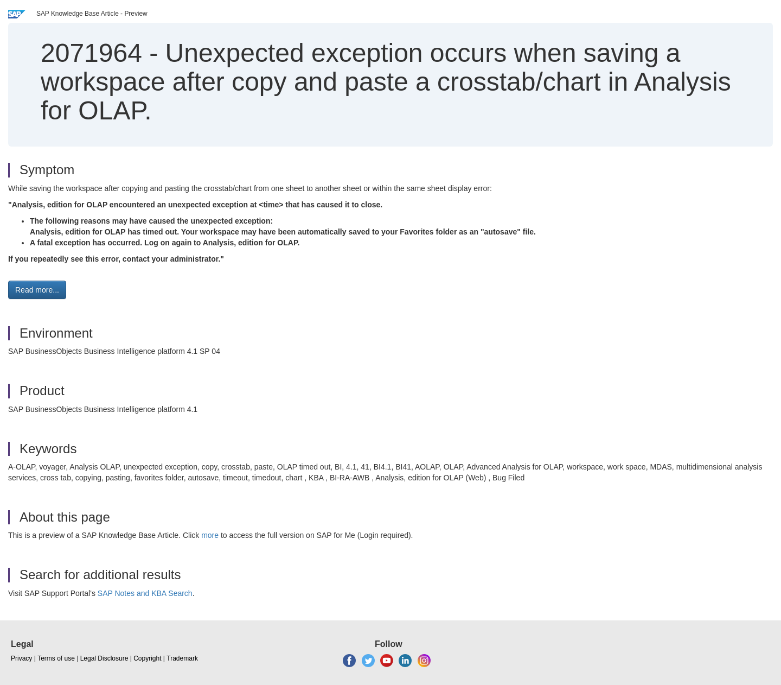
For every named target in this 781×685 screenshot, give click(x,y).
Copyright (147, 658)
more (210, 535)
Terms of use (56, 658)
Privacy (21, 658)
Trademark (182, 658)
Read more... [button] (37, 290)
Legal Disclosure (104, 658)
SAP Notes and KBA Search (145, 593)
